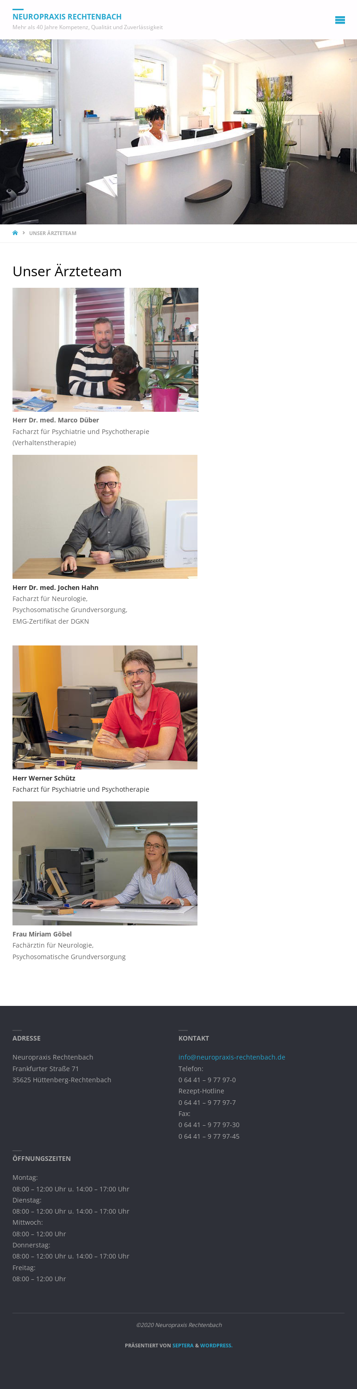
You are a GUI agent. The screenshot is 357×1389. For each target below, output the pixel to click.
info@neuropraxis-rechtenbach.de (231, 1057)
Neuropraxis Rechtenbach (67, 17)
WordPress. (216, 1345)
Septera (182, 1345)
